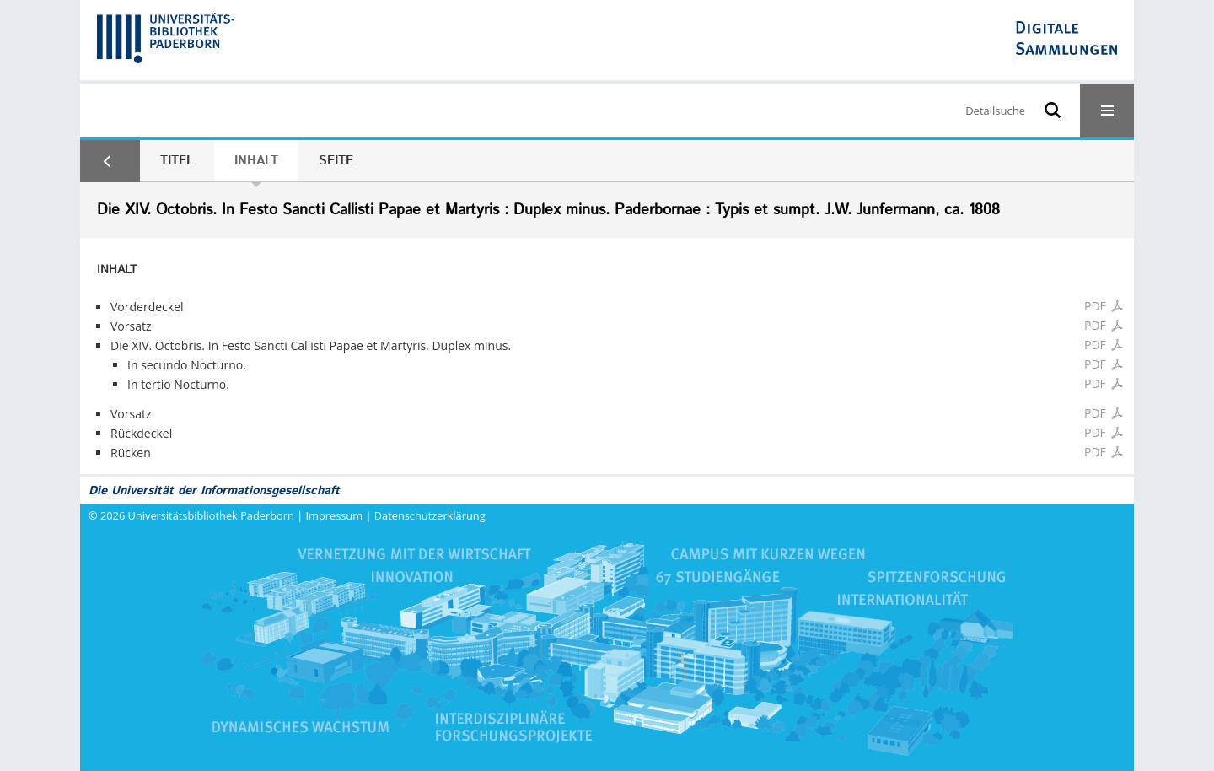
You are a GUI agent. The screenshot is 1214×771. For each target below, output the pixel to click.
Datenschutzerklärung (430, 515)
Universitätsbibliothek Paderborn (211, 515)
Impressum (334, 515)
